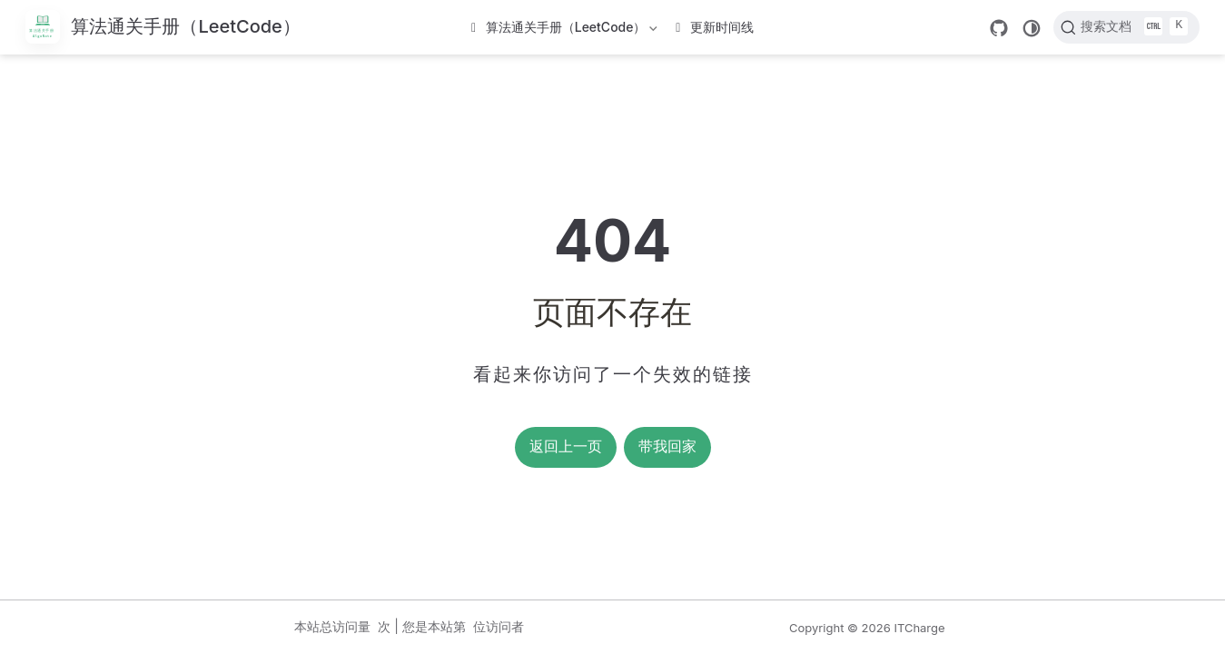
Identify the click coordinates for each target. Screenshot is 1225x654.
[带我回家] (163, 27)
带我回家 (667, 446)
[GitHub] (998, 28)
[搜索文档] (1126, 27)
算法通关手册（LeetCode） (566, 30)
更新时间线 (715, 27)
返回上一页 (565, 446)
